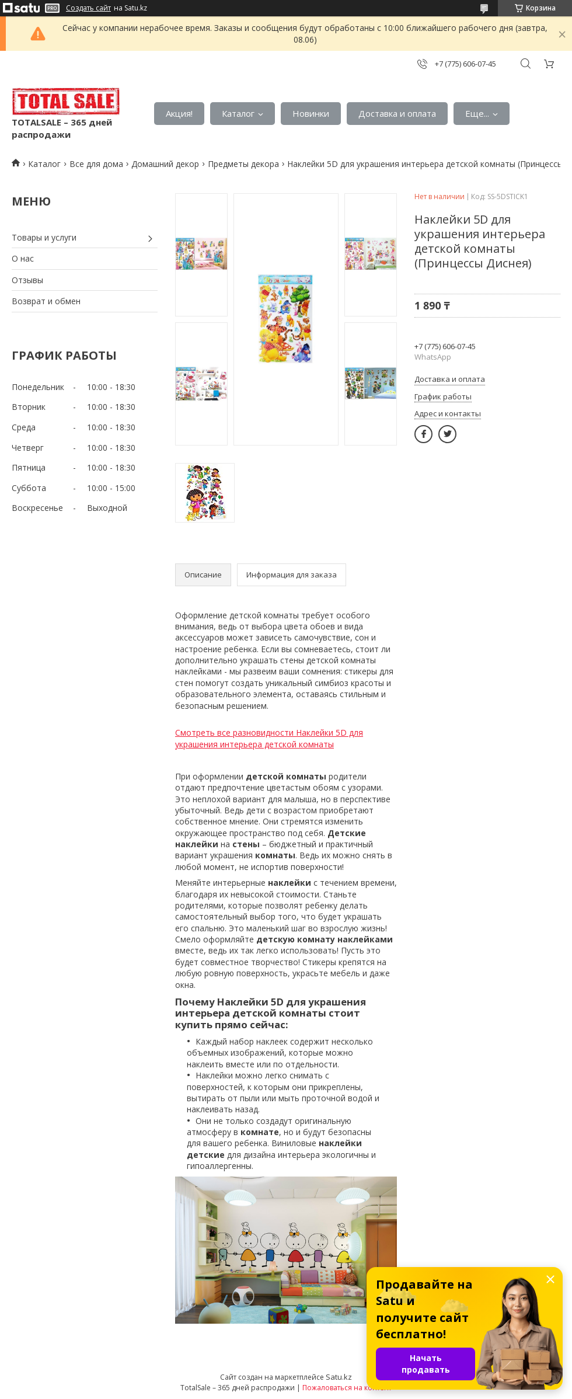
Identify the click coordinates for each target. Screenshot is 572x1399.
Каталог (238, 113)
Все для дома (96, 163)
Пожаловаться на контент (347, 1388)
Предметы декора (243, 163)
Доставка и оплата (397, 113)
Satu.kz (339, 1377)
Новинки (310, 113)
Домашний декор (165, 163)
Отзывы (27, 280)
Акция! (179, 113)
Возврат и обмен (46, 301)
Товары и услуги (44, 237)
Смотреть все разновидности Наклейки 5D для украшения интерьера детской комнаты (269, 738)
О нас (23, 258)
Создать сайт (88, 8)
